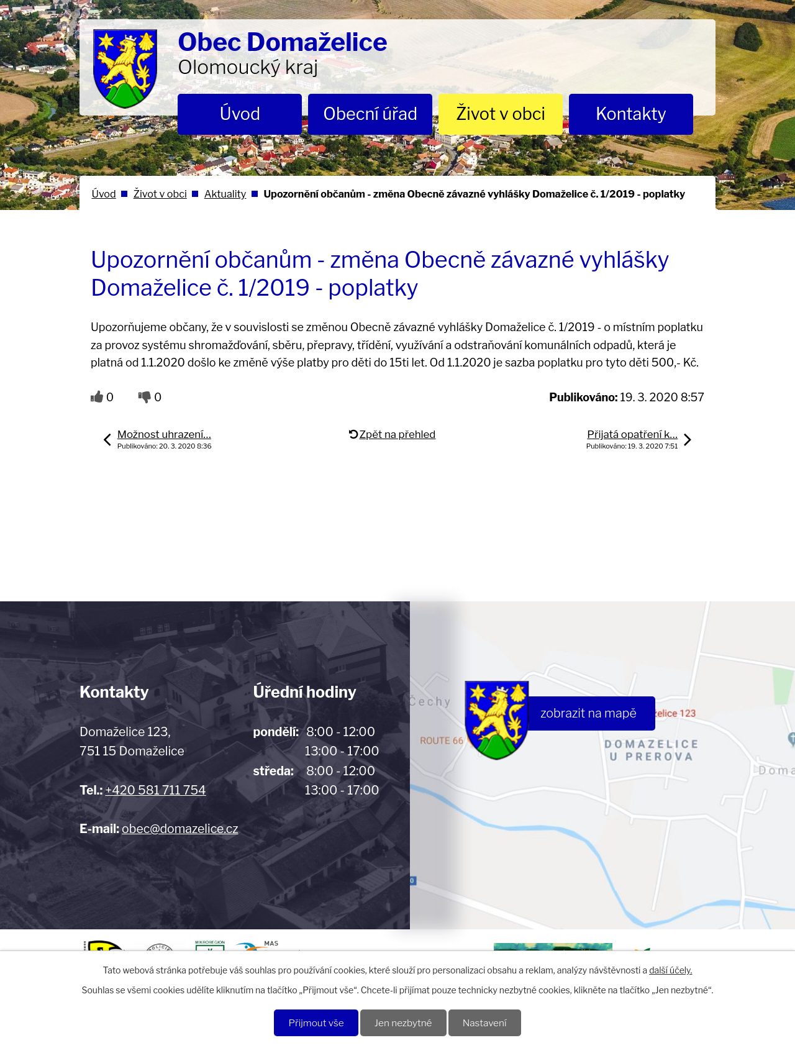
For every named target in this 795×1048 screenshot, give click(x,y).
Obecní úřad (370, 114)
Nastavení (485, 1023)
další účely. (670, 970)
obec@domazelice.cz (180, 828)
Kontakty (631, 114)
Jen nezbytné (403, 1023)
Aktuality (225, 194)
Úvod (240, 114)
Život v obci (500, 114)
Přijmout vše (315, 1023)
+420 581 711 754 (155, 790)
